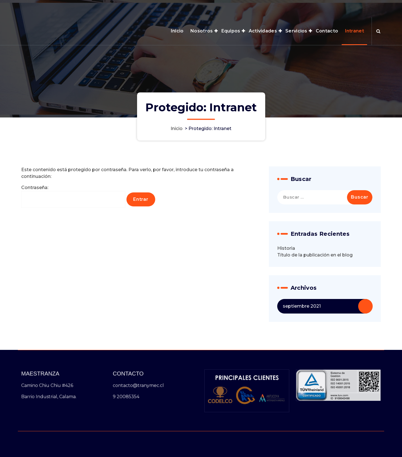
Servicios (296, 31)
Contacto (327, 31)
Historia (286, 271)
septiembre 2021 (302, 329)
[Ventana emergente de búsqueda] (378, 31)
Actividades (263, 31)
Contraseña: (73, 220)
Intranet (354, 31)
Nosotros (201, 31)
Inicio (177, 31)
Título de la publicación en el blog (315, 278)
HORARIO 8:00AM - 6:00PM (312, 5)
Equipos (230, 31)
